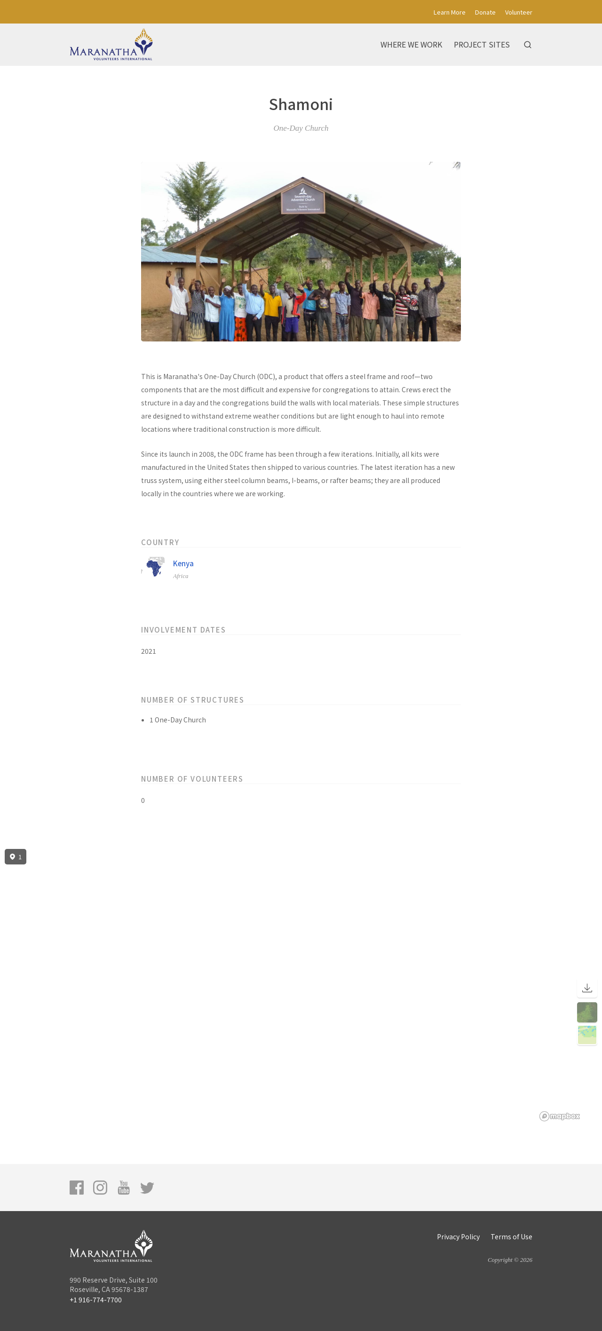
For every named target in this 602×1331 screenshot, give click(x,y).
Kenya (183, 563)
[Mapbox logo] (559, 1116)
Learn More (450, 12)
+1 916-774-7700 (96, 1299)
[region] (301, 985)
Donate (485, 12)
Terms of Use (511, 1236)
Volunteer (518, 12)
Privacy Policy (458, 1236)
